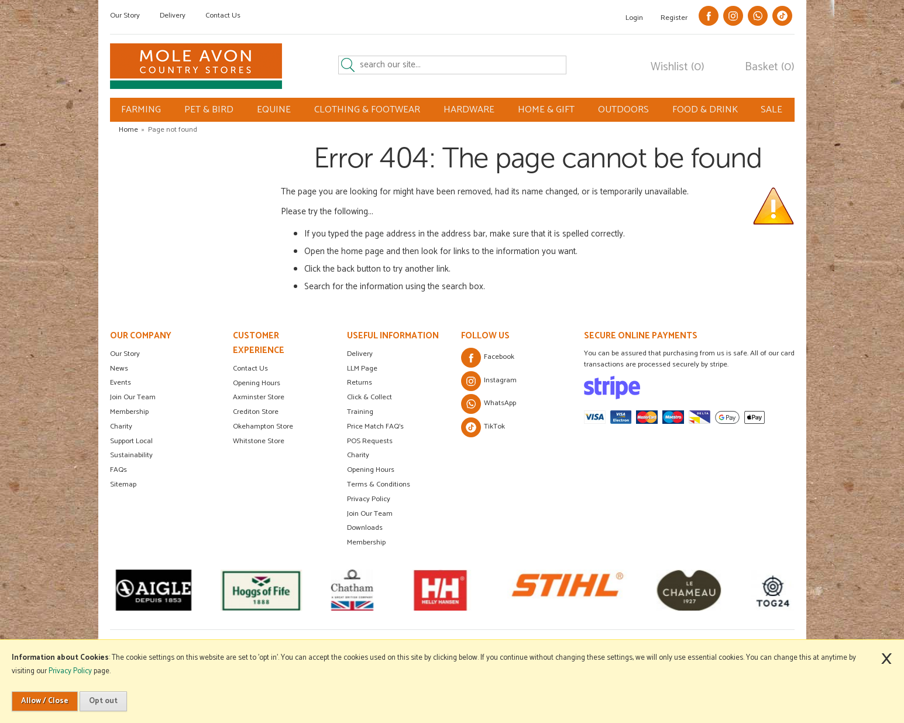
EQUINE (274, 109)
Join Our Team (133, 397)
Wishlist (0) (677, 67)
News (119, 368)
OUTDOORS (623, 109)
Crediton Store (256, 412)
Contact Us (222, 15)
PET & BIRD (208, 109)
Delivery (172, 15)
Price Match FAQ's (375, 426)
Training (360, 412)
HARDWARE (469, 109)
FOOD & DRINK (705, 109)
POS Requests (370, 441)
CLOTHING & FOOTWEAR (367, 109)
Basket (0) (770, 67)
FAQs (118, 470)
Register (674, 18)
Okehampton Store (263, 426)
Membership (129, 412)
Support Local (131, 441)
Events (120, 382)
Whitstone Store (258, 441)
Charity (121, 426)
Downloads (365, 528)
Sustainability (131, 455)
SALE (771, 109)
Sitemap (123, 484)
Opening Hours (256, 383)
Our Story (125, 15)
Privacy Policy (368, 499)
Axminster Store (258, 397)
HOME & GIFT (546, 109)
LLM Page (362, 368)
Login (634, 18)
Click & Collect (369, 397)
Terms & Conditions (378, 484)
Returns (359, 382)
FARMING (141, 109)
